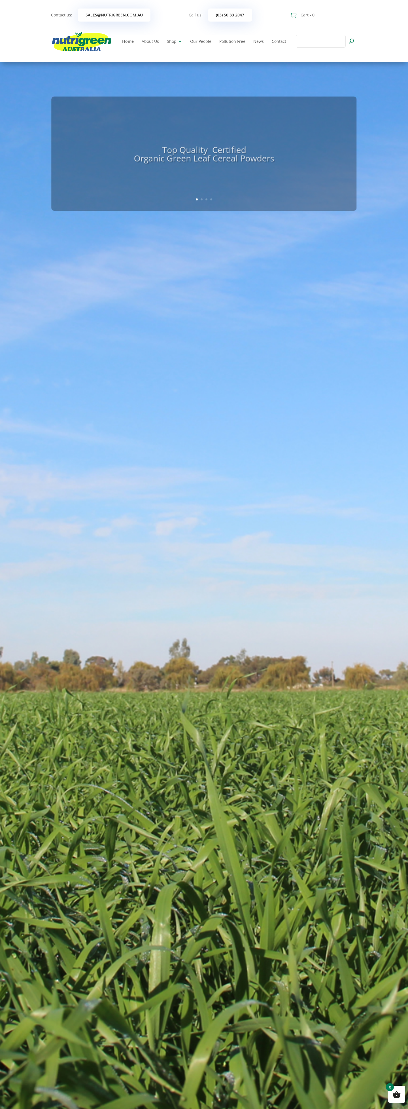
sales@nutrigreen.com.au (114, 15)
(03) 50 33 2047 (230, 15)
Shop (172, 41)
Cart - (306, 15)
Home (128, 41)
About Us (150, 41)
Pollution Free (232, 41)
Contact (279, 41)
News (258, 41)
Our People (200, 41)
